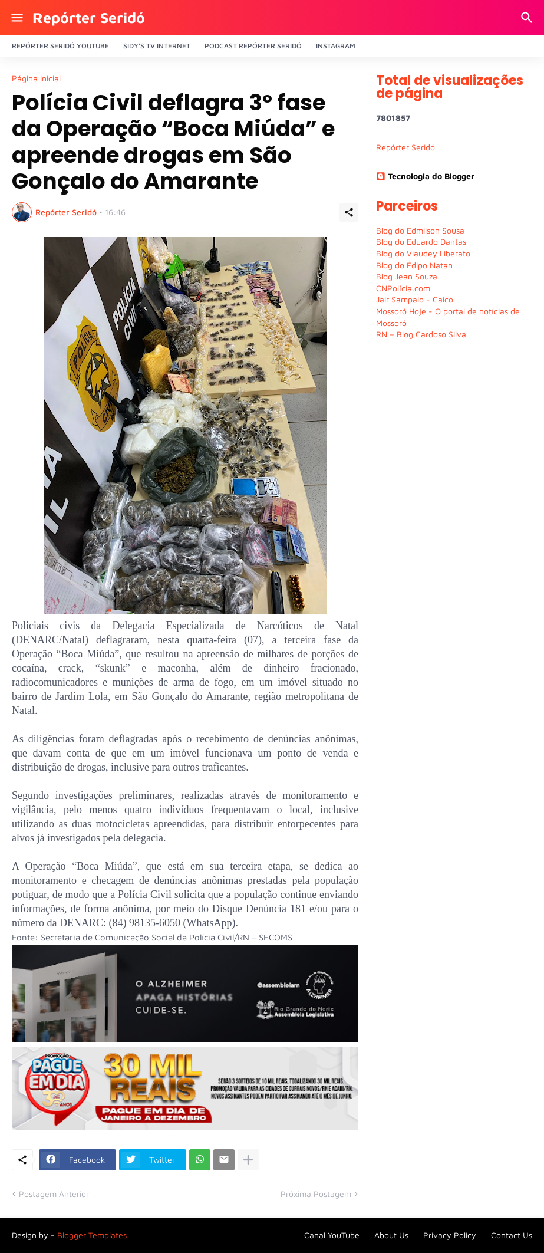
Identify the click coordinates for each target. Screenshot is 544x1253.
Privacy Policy (449, 1235)
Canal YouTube (332, 1235)
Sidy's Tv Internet (156, 45)
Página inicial (36, 78)
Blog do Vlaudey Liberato (423, 253)
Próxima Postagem (316, 1194)
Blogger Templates (92, 1235)
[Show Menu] (16, 18)
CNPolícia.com (403, 288)
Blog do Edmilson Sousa (420, 230)
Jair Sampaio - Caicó (414, 299)
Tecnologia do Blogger (425, 176)
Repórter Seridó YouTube (60, 45)
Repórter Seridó (88, 17)
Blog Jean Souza (406, 276)
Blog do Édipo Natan (414, 265)
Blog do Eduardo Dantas (421, 241)
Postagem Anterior (54, 1194)
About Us (391, 1235)
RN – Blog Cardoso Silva (421, 334)
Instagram (335, 45)
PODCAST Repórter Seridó (253, 45)
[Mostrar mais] (248, 1159)
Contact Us (511, 1235)
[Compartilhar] (348, 212)
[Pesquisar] (528, 17)
